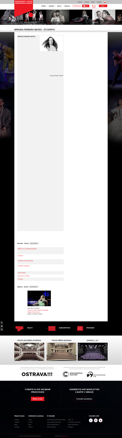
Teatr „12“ (70, 419)
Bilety (103, 6)
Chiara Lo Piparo (32, 310)
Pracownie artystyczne (74, 422)
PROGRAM (90, 328)
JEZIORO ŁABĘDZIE (23, 266)
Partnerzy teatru (51, 427)
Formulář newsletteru (84, 399)
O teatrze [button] (86, 2)
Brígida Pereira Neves (34, 312)
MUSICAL (67, 6)
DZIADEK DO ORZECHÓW (25, 260)
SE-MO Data (64, 436)
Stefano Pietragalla (43, 310)
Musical (30, 427)
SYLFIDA (20, 279)
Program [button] (80, 2)
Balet (29, 424)
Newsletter (76, 6)
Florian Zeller (49, 23)
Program (16, 419)
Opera (30, 419)
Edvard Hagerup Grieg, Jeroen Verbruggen (9, 23)
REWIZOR (95, 22)
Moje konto (94, 6)
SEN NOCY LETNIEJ (24, 276)
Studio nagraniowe (73, 424)
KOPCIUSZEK (22, 272)
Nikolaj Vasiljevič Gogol (97, 23)
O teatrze (16, 422)
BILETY (30, 328)
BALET (59, 6)
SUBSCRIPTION (64, 328)
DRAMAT (51, 6)
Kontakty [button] (99, 2)
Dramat (30, 422)
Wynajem (70, 427)
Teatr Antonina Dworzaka (54, 422)
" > (51, 328)
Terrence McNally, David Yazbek (30, 23)
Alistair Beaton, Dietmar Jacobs (76, 23)
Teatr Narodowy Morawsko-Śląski (56, 419)
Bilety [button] (92, 2)
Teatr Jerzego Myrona (53, 424)
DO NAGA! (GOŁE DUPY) (30, 22)
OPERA (43, 6)
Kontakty (16, 427)
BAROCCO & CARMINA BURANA (27, 248)
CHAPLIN (20, 255)
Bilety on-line (38, 399)
